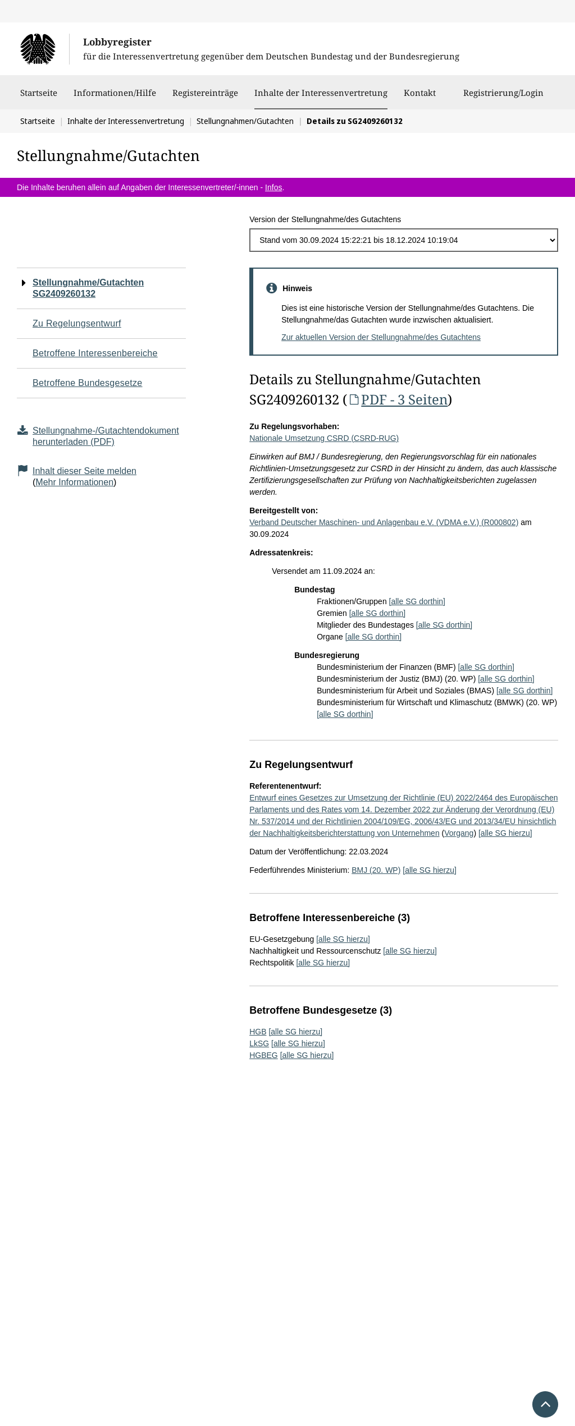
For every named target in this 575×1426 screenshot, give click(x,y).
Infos (273, 187)
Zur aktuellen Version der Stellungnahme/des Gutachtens (381, 337)
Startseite (38, 98)
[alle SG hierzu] (505, 833)
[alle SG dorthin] (417, 601)
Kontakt (420, 98)
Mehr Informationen (74, 482)
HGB (257, 1031)
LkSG (259, 1043)
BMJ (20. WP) (376, 870)
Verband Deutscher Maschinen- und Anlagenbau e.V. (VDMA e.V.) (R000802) (383, 522)
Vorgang (458, 833)
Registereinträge (205, 98)
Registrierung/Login (503, 98)
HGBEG (263, 1055)
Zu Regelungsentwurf (77, 323)
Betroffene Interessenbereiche (95, 353)
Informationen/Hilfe (115, 98)
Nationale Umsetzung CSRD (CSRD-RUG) (324, 438)
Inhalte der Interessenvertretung (320, 92)
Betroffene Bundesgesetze (88, 383)
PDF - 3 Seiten (397, 399)
